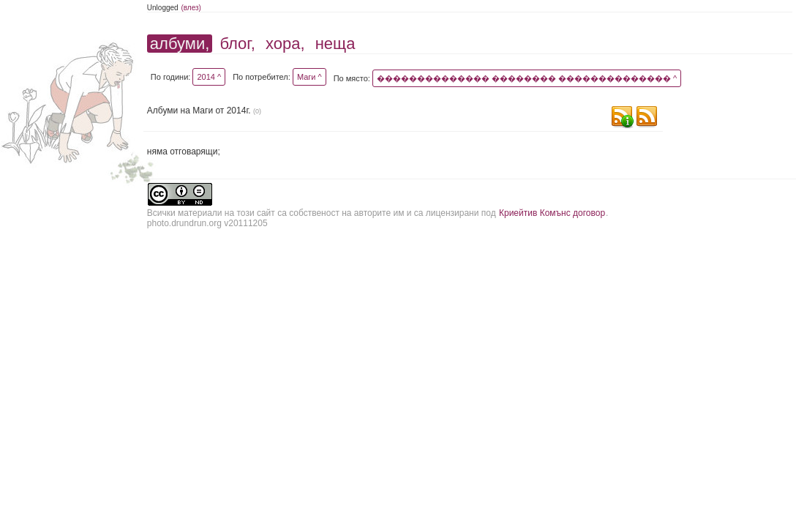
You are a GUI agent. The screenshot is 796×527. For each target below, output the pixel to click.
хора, (285, 43)
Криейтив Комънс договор (552, 213)
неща (335, 43)
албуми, (179, 43)
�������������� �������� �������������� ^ (527, 78)
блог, (237, 43)
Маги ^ (309, 76)
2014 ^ (209, 76)
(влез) (191, 8)
